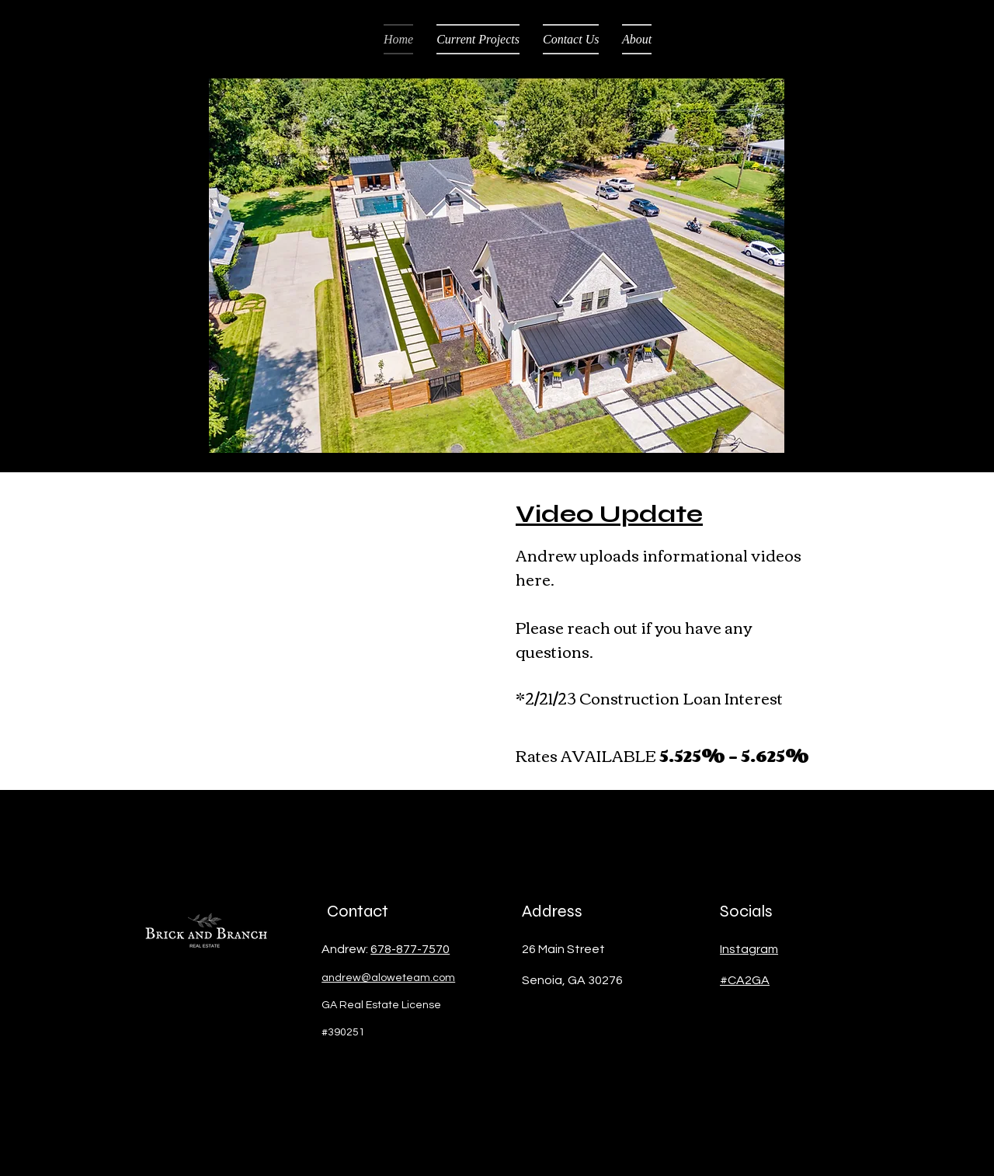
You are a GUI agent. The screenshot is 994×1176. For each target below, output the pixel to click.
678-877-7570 (410, 949)
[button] (496, 265)
